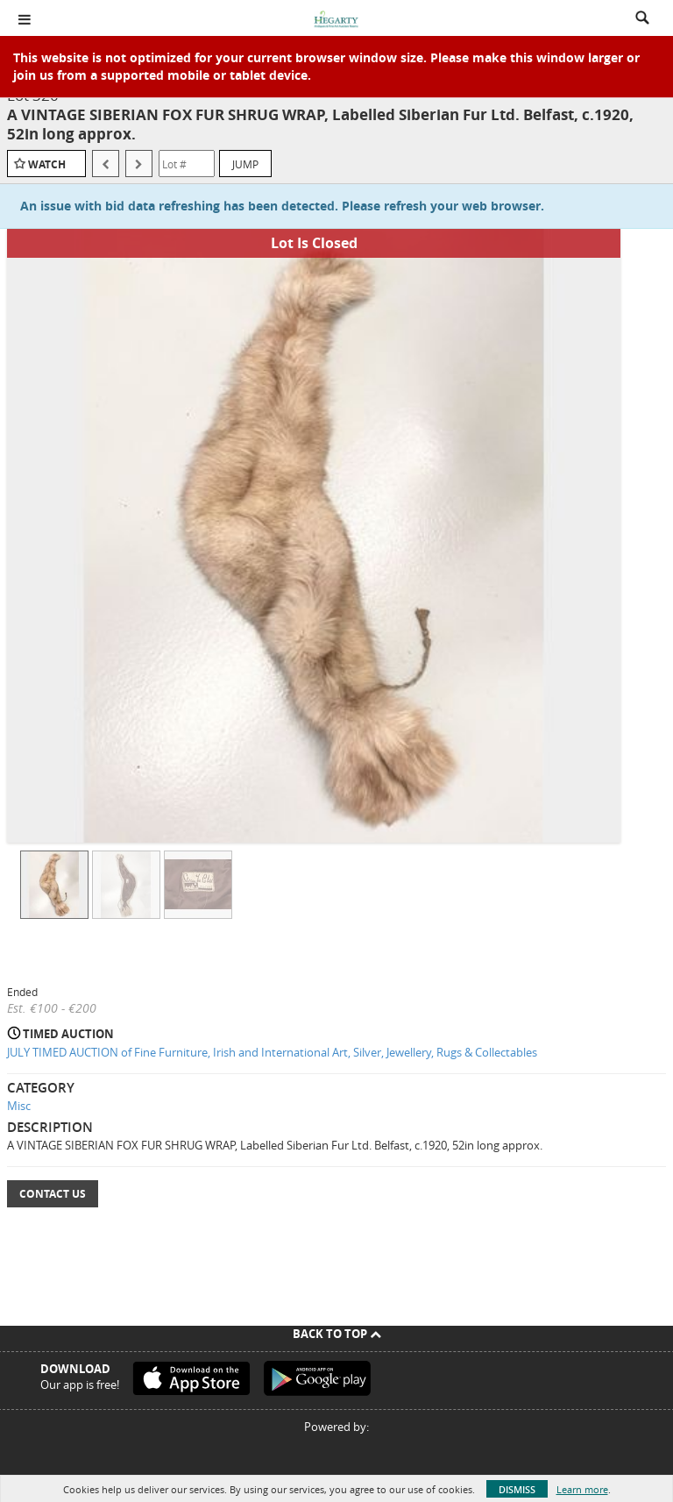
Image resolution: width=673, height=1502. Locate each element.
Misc (19, 1106)
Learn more (582, 1489)
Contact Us (52, 1193)
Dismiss (517, 1489)
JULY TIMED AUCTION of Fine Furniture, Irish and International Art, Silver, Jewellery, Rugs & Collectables (272, 1052)
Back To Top (337, 1334)
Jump (245, 164)
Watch (47, 164)
